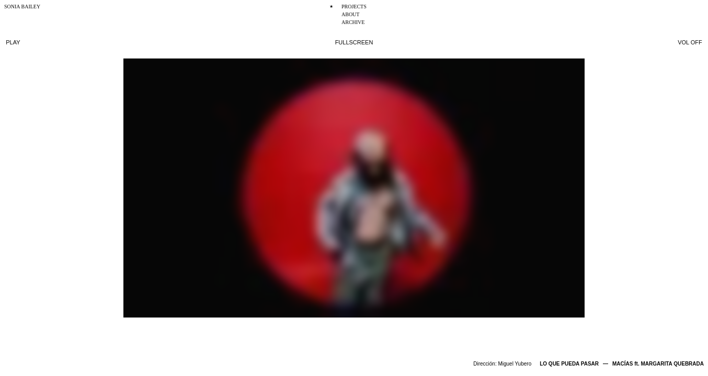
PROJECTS (354, 6)
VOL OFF (690, 42)
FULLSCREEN (354, 42)
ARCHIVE (352, 22)
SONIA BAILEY (22, 6)
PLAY (13, 42)
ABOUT (350, 14)
